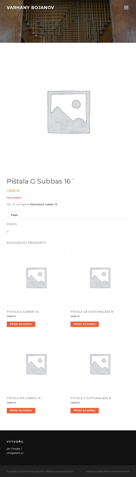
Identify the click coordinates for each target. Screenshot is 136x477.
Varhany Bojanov (30, 7)
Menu (126, 7)
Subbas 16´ (51, 204)
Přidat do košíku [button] (21, 324)
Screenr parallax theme (98, 471)
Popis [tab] (14, 215)
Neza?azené (37, 204)
